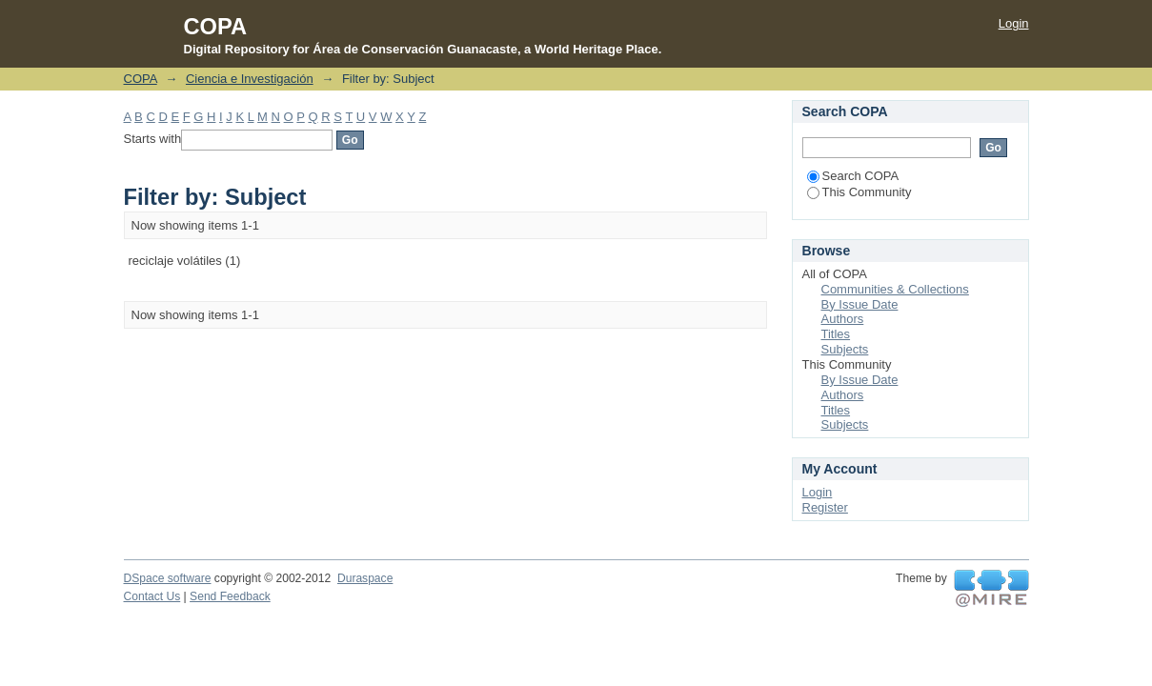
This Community (859, 192)
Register (825, 507)
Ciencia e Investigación (249, 78)
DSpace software (168, 578)
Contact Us (152, 596)
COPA (140, 78)
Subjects (845, 349)
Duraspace (365, 578)
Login (1014, 23)
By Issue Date (860, 304)
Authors (842, 319)
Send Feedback (230, 596)
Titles (836, 334)
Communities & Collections (895, 289)
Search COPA (853, 176)
